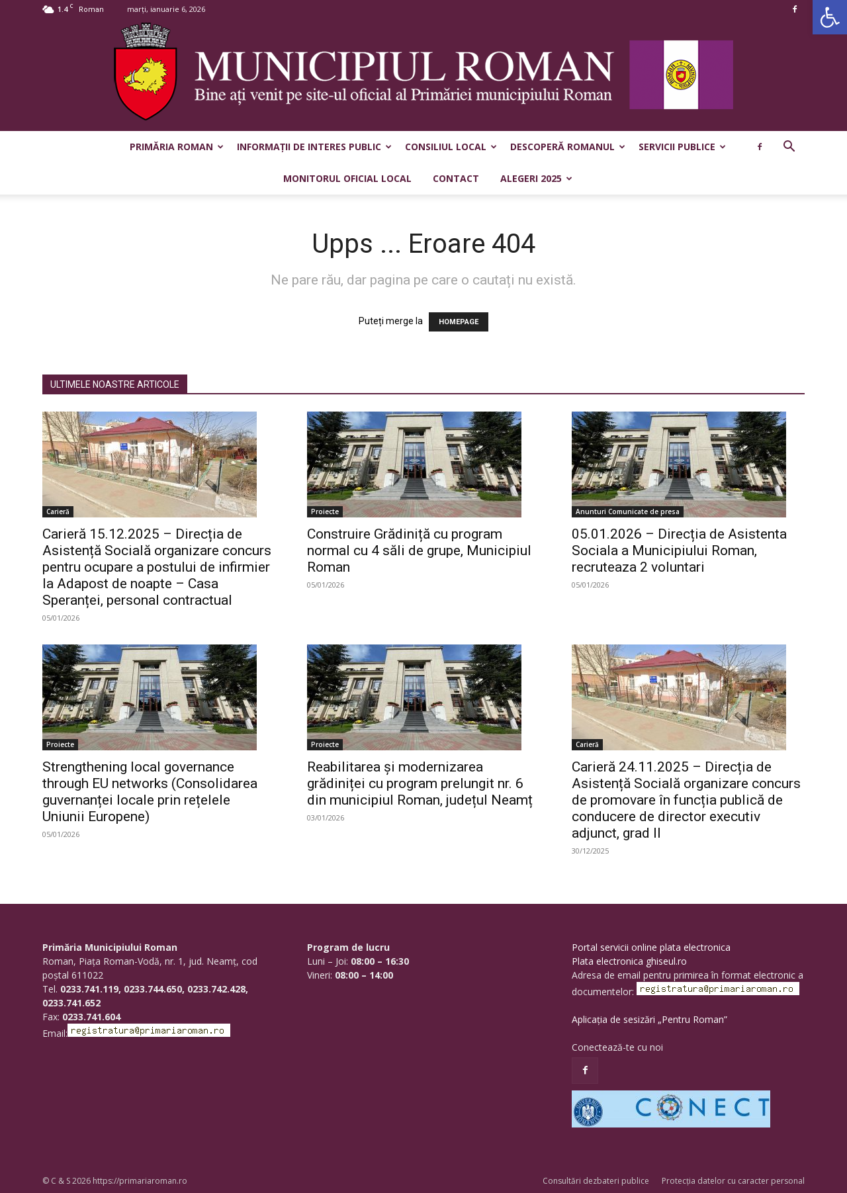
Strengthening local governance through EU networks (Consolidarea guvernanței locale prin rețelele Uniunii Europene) (149, 791)
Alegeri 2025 (536, 178)
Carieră (57, 511)
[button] (830, 17)
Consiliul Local (451, 146)
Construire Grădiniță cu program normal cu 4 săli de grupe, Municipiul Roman (419, 550)
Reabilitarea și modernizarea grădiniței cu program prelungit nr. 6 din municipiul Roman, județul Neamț (420, 783)
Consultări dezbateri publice (596, 1180)
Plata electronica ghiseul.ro (629, 961)
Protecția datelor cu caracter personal (733, 1180)
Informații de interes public (314, 146)
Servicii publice (682, 146)
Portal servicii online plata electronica (651, 947)
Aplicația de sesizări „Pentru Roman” (649, 1019)
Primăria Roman (177, 146)
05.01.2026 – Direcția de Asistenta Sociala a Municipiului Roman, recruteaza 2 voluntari (679, 550)
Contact (456, 178)
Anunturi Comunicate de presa (628, 511)
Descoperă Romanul (567, 146)
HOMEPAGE (458, 322)
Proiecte (325, 511)
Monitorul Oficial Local (347, 178)
